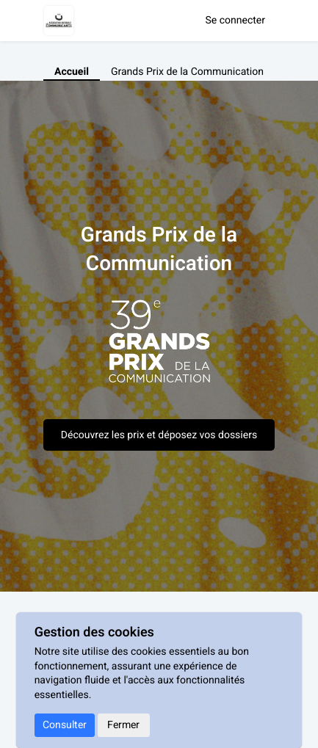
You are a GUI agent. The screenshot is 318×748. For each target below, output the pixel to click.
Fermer (123, 725)
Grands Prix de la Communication (187, 72)
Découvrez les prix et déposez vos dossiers (159, 435)
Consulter (65, 725)
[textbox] (159, 348)
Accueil (71, 72)
